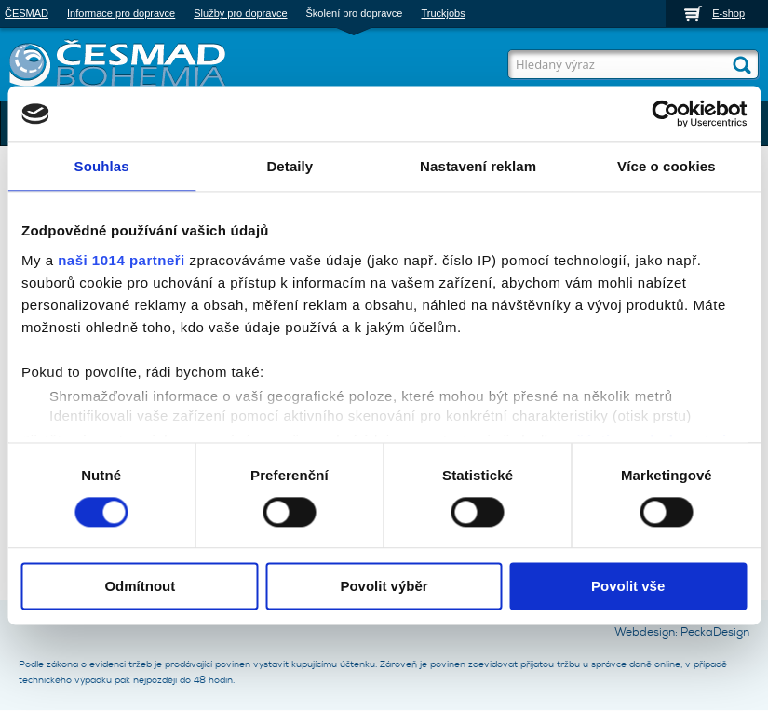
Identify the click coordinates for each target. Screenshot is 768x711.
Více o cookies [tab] (666, 166)
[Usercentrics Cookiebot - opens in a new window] (665, 113)
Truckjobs (443, 13)
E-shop (728, 13)
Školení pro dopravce (354, 13)
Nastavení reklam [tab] (478, 166)
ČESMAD (26, 13)
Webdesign (644, 631)
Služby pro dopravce (240, 13)
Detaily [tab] (289, 166)
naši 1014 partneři (121, 260)
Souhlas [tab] (101, 166)
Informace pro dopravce (121, 13)
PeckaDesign (714, 631)
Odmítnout (139, 587)
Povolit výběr (383, 587)
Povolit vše (628, 587)
